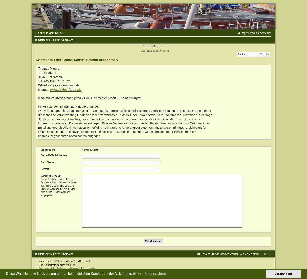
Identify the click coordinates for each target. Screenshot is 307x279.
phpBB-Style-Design (85, 268)
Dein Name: (48, 162)
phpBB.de (70, 265)
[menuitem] (59, 33)
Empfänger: (48, 149)
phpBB (53, 261)
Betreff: (45, 169)
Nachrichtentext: (51, 176)
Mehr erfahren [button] (155, 273)
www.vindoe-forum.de (66, 89)
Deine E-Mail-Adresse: (54, 155)
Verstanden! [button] (283, 273)
